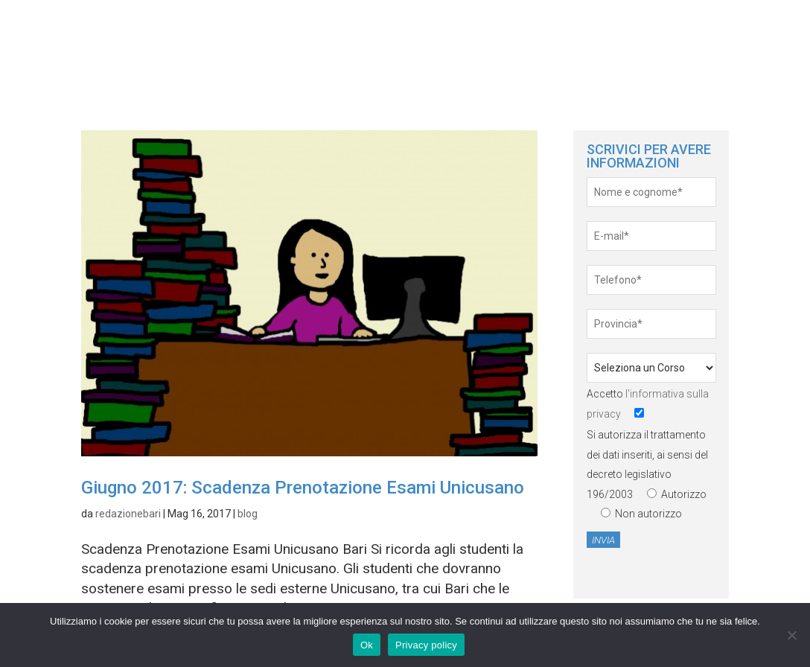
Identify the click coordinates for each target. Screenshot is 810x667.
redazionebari (128, 514)
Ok (366, 645)
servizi (744, 37)
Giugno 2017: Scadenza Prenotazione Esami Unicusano (302, 487)
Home (614, 37)
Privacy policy (426, 645)
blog (247, 514)
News (676, 37)
